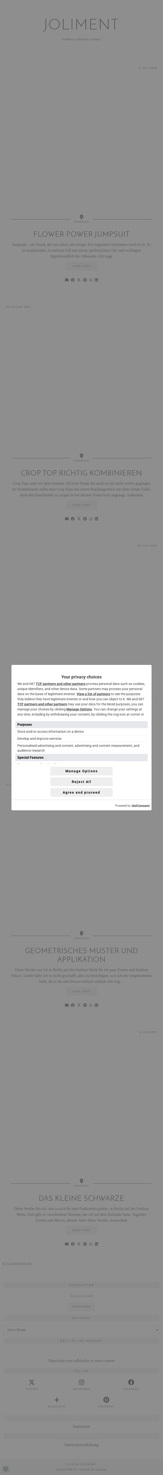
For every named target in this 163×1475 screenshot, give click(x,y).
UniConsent (141, 806)
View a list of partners (93, 694)
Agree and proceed (81, 792)
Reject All (81, 782)
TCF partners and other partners (60, 684)
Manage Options (79, 709)
